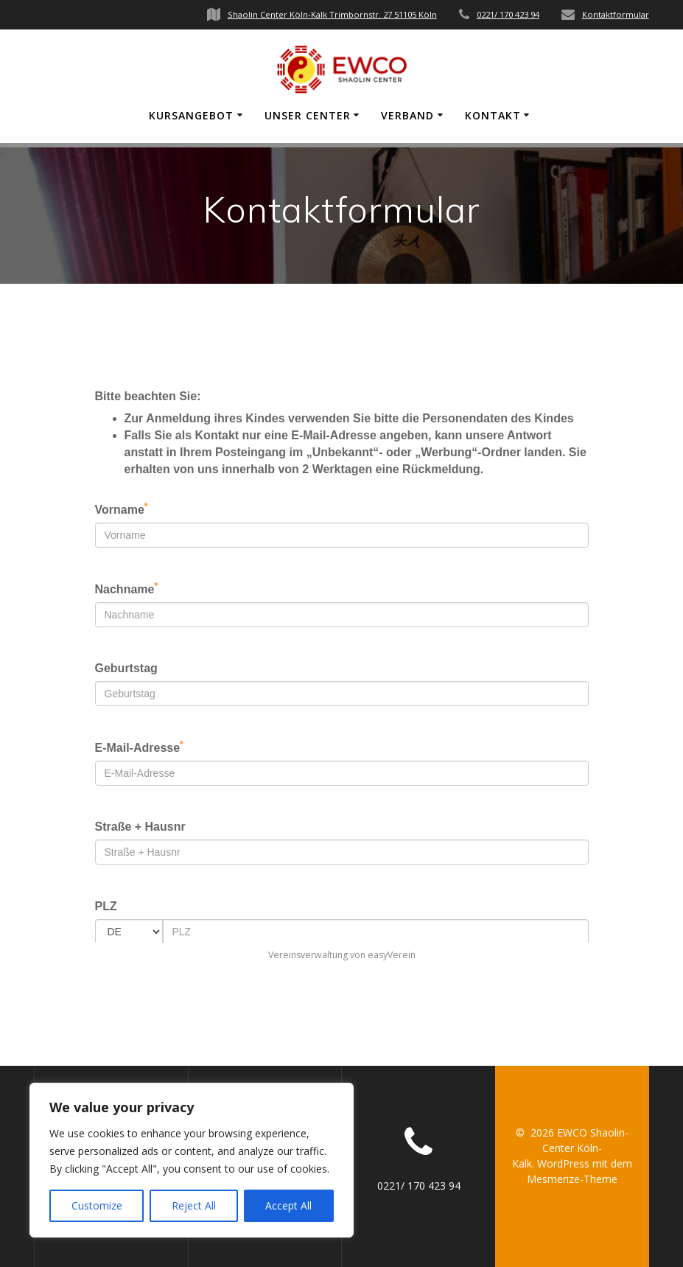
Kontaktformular (615, 14)
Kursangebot (191, 115)
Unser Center (308, 115)
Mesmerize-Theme (572, 1179)
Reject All (194, 1205)
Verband (407, 115)
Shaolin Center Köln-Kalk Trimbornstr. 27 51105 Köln (332, 14)
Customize (96, 1205)
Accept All (288, 1205)
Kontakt (493, 115)
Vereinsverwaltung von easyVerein (342, 955)
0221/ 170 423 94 (508, 14)
